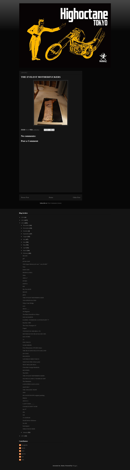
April (24, 248)
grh (24, 258)
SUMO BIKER (27, 345)
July (24, 239)
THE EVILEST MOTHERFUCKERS (34, 376)
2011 (23, 436)
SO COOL (26, 353)
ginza (24, 295)
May (24, 245)
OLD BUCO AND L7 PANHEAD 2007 (34, 378)
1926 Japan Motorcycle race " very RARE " (35, 264)
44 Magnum (26, 311)
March (25, 250)
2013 (23, 220)
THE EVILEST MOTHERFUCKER (33, 297)
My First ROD (27, 289)
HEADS (25, 256)
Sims (24, 275)
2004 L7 (25, 278)
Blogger (74, 465)
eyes (24, 306)
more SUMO (26, 336)
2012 (23, 223)
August (25, 236)
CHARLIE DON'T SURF (30, 406)
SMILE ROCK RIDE (29, 429)
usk (24, 415)
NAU (22, 451)
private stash (26, 261)
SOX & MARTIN (28, 317)
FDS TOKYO (27, 342)
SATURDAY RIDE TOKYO (31, 359)
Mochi (23, 448)
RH (24, 286)
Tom (24, 267)
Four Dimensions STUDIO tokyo (32, 348)
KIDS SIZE (26, 269)
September (26, 234)
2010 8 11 (25, 401)
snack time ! (26, 387)
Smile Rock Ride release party (31, 362)
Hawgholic (24, 445)
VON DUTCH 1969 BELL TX (31, 331)
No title (25, 423)
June (24, 242)
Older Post (76, 197)
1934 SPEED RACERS (29, 300)
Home (51, 197)
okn (24, 412)
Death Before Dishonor (29, 420)
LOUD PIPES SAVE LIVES (31, 384)
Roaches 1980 (27, 323)
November (26, 228)
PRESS (25, 398)
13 (23, 339)
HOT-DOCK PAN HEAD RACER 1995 (34, 334)
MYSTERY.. (26, 370)
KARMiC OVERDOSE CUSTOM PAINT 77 (36, 320)
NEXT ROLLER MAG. (30, 364)
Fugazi (25, 328)
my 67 (24, 409)
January (25, 432)
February (26, 253)
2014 (23, 217)
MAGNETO (26, 356)
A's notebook (26, 417)
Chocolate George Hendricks (31, 367)
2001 (24, 392)
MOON (25, 292)
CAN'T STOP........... (29, 404)
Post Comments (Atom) (54, 203)
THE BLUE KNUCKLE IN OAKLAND (34, 350)
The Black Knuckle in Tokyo (31, 314)
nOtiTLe (25, 283)
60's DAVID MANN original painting (33, 395)
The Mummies (27, 381)
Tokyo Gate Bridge (28, 303)
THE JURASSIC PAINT (30, 390)
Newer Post (25, 197)
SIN (22, 457)
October (25, 231)
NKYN (23, 454)
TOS (22, 460)
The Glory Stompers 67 (29, 325)
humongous (26, 426)
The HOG (25, 373)
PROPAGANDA (27, 272)
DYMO (25, 281)
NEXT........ (26, 309)
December (26, 225)
